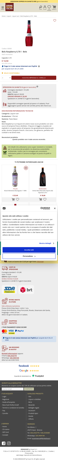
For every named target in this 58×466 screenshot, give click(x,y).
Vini (30, 397)
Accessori (32, 411)
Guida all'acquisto (8, 402)
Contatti (5, 435)
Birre (30, 402)
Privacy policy (29, 453)
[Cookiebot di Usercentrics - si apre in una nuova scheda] (40, 208)
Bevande (32, 405)
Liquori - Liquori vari (13, 16)
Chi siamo (5, 429)
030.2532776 (12, 356)
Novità (31, 416)
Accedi (44, 9)
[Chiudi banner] (54, 208)
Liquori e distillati (35, 399)
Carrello (54, 9)
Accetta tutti (29, 250)
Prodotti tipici (33, 413)
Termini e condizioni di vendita (13, 408)
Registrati (5, 399)
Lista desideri (49, 10)
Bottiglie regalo (34, 408)
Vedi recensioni (7, 54)
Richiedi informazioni (9, 353)
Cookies (51, 451)
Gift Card (5, 432)
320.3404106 (14, 358)
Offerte (31, 419)
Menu (2, 9)
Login (4, 397)
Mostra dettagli (45, 243)
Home (3, 16)
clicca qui (40, 261)
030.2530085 (45, 433)
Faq (3, 411)
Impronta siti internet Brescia (33, 455)
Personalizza (29, 256)
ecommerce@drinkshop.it (41, 438)
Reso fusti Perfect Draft (10, 405)
